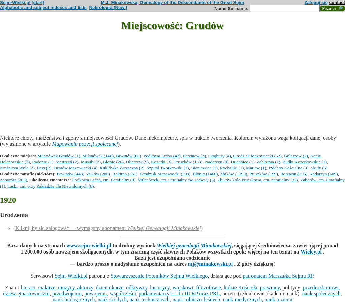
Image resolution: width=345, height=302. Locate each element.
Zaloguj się (316, 2)
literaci (28, 287)
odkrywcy (136, 287)
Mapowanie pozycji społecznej (85, 144)
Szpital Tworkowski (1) (168, 167)
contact (337, 2)
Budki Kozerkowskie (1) (304, 161)
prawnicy (270, 287)
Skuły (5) (319, 167)
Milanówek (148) (98, 155)
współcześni (123, 293)
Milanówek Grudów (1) (58, 155)
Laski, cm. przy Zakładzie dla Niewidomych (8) (50, 186)
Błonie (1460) (205, 173)
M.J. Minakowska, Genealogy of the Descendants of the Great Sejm (172, 2)
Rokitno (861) (124, 173)
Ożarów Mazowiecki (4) (75, 167)
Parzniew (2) (194, 155)
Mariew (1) (256, 167)
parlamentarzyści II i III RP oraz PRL (179, 293)
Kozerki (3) (161, 161)
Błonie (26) (113, 161)
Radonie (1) (42, 161)
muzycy (66, 287)
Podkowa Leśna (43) (162, 155)
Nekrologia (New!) (108, 7)
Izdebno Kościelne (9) (288, 167)
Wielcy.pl (311, 252)
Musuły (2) (91, 161)
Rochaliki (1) (232, 167)
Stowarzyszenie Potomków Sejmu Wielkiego (159, 276)
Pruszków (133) (188, 161)
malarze (46, 287)
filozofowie (208, 287)
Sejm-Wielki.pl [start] (22, 2)
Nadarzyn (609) (324, 173)
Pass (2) (44, 167)
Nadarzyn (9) (217, 161)
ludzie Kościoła (240, 287)
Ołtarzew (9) (137, 161)
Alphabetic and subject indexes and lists (43, 7)
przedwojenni (67, 293)
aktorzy (85, 287)
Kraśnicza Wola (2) (17, 167)
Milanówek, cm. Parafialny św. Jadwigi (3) (176, 179)
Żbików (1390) (233, 173)
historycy (160, 287)
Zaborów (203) (13, 179)
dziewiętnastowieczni (26, 293)
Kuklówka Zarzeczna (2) (122, 167)
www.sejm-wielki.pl (88, 245)
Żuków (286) (98, 173)
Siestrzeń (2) (67, 161)
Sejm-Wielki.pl (71, 276)
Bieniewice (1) (204, 167)
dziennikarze (110, 287)
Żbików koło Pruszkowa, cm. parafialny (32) (257, 179)
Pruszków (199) (263, 173)
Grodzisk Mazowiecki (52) (257, 155)
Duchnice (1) (242, 161)
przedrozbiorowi (321, 287)
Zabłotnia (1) (268, 161)
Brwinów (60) (128, 155)
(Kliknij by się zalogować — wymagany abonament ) (108, 228)
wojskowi (182, 287)
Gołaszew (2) (296, 155)
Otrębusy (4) (219, 155)
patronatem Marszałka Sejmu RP (278, 276)
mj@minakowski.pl (210, 264)
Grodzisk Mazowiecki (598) (165, 173)
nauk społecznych (321, 293)
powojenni (95, 293)
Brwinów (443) (70, 173)
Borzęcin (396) (293, 173)
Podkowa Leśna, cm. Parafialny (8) (103, 179)
